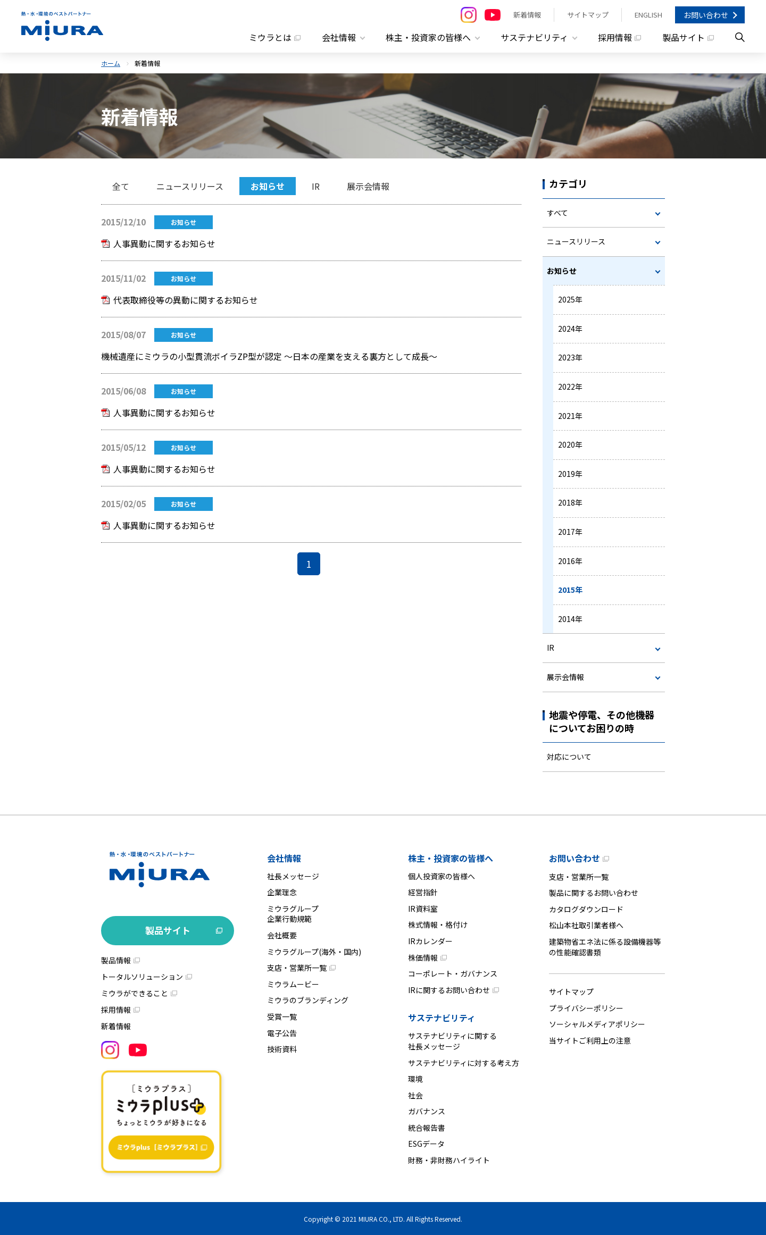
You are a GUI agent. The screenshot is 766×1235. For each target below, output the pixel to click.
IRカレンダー (430, 940)
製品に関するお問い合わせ (593, 892)
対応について (569, 756)
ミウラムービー (293, 983)
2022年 (570, 386)
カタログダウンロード (586, 908)
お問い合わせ (706, 15)
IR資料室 (423, 908)
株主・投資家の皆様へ (450, 857)
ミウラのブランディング (307, 1000)
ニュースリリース (189, 186)
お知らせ (268, 186)
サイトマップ (588, 15)
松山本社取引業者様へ (586, 925)
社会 (415, 1094)
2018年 (570, 502)
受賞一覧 (282, 1016)
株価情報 (423, 957)
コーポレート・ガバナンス (452, 973)
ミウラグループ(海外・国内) (314, 951)
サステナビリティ (442, 1017)
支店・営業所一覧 (297, 967)
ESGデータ (426, 1143)
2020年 (570, 444)
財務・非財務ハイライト (449, 1159)
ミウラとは (270, 37)
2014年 (570, 618)
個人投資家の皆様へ (441, 875)
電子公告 (282, 1032)
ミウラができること (134, 992)
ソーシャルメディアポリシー (597, 1024)
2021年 (570, 415)
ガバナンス (426, 1111)
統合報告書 (426, 1127)
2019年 (570, 473)
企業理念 (282, 891)
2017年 (570, 531)
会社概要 (282, 934)
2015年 (570, 589)
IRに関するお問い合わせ (449, 989)
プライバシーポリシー (586, 1007)
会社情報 (284, 857)
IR (316, 186)
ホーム (110, 62)
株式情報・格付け (438, 924)
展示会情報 (368, 186)
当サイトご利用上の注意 (590, 1040)
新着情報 (527, 15)
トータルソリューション (142, 976)
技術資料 (282, 1048)
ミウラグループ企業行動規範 (293, 913)
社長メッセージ (293, 875)
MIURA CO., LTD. (382, 1218)
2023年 (570, 357)
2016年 (570, 560)
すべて (557, 212)
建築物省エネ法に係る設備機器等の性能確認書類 (605, 946)
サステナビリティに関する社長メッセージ (452, 1041)
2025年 (570, 299)
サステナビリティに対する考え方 (463, 1062)
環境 (415, 1078)
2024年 (570, 328)
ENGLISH (648, 15)
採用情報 (615, 37)
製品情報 (116, 959)
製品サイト (683, 37)
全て (120, 186)
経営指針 (423, 891)
